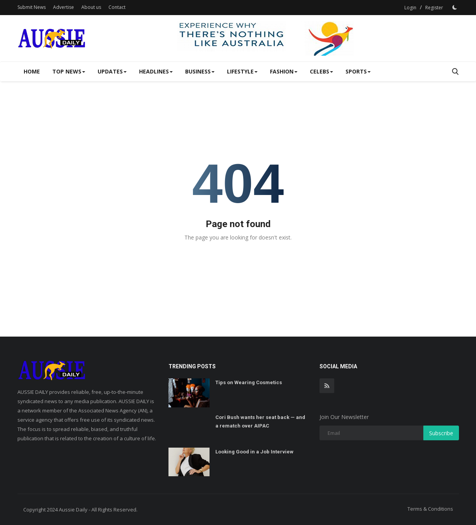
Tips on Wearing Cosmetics (248, 382)
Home (32, 71)
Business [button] (200, 71)
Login (410, 7)
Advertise (63, 7)
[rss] (327, 385)
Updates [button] (112, 71)
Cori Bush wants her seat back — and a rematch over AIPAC (260, 421)
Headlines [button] (156, 71)
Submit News (31, 7)
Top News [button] (68, 71)
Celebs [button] (321, 71)
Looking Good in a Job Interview (254, 452)
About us (91, 7)
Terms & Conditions (430, 508)
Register (434, 7)
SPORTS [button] (358, 71)
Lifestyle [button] (242, 71)
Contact (116, 7)
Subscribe (441, 433)
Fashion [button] (283, 71)
